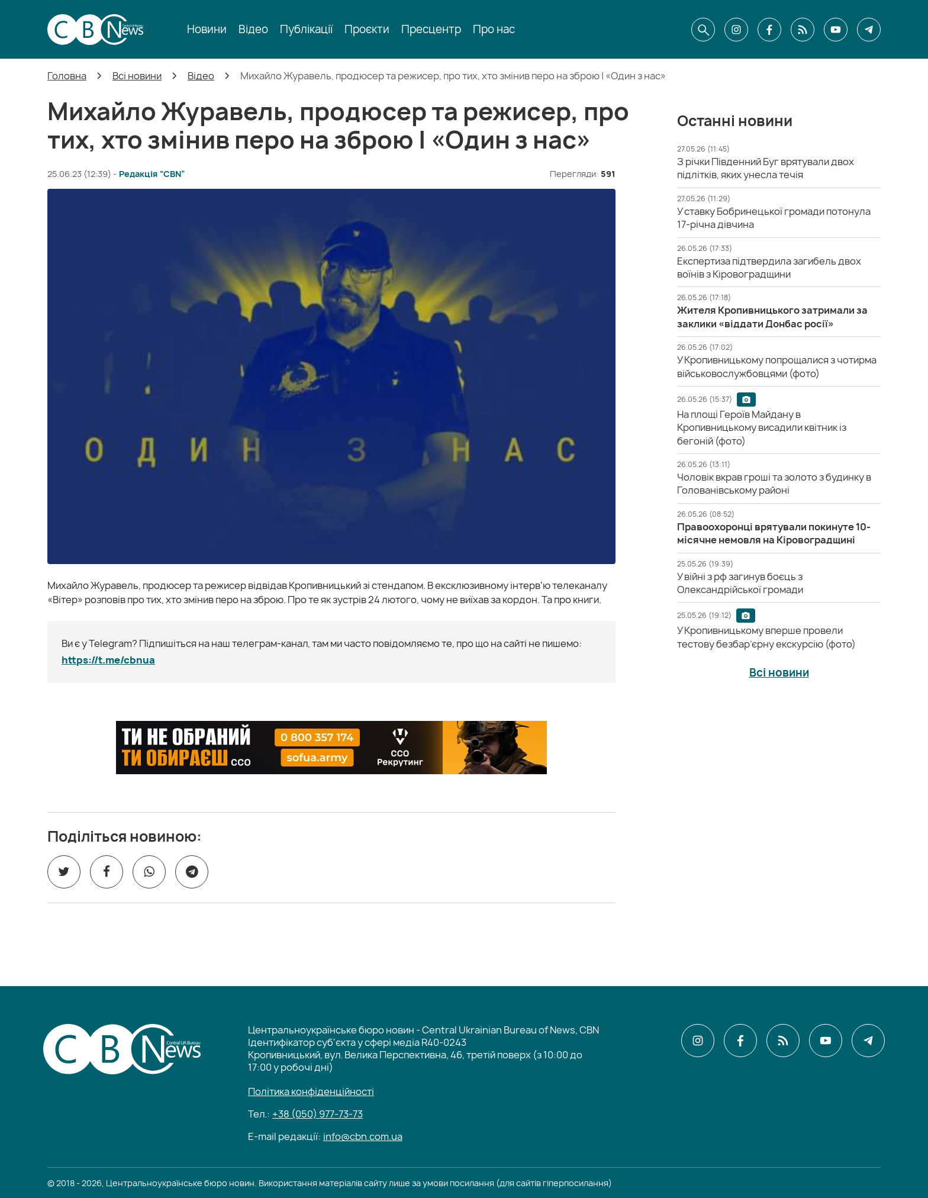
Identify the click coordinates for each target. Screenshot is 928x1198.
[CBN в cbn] (802, 29)
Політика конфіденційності (311, 1091)
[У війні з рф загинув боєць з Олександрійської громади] (740, 583)
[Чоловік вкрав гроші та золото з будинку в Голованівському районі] (774, 484)
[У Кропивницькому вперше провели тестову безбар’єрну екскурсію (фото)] (766, 637)
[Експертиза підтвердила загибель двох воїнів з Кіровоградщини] (769, 268)
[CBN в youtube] (836, 29)
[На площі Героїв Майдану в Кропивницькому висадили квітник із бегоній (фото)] (761, 427)
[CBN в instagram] (736, 29)
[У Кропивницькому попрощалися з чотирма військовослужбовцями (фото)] (777, 366)
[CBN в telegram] (869, 29)
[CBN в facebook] (769, 29)
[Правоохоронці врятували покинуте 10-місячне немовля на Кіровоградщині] (774, 533)
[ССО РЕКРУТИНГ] (331, 747)
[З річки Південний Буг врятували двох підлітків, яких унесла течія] (765, 168)
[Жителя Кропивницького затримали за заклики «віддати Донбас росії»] (772, 317)
